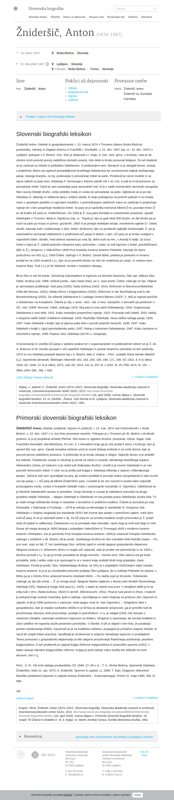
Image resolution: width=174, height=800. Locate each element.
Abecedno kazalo (38, 17)
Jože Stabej (24, 377)
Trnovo (94, 69)
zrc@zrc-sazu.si (113, 774)
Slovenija (82, 53)
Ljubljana (62, 64)
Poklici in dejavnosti (74, 17)
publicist (73, 100)
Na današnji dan (116, 17)
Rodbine (133, 17)
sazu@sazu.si (75, 774)
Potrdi (137, 795)
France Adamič (43, 377)
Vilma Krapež (25, 698)
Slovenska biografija (46, 9)
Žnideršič (30, 88)
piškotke (67, 794)
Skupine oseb (96, 17)
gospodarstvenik (78, 92)
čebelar (72, 88)
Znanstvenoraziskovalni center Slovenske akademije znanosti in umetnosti (117, 755)
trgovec (72, 96)
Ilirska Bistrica (65, 53)
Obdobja (55, 17)
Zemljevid (146, 17)
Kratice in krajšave (146, 376)
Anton (42, 88)
